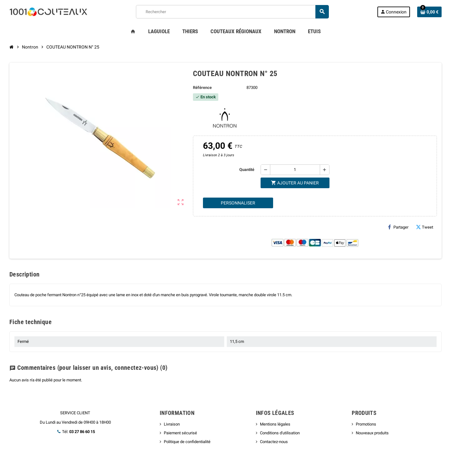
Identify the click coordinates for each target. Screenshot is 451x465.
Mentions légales (275, 424)
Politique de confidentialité (187, 441)
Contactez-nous (274, 441)
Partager (398, 227)
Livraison (172, 424)
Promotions (366, 424)
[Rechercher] (232, 11)
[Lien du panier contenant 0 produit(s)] (429, 12)
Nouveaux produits (372, 433)
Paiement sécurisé (180, 433)
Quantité (246, 169)
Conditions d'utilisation (280, 433)
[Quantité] (295, 170)
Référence (202, 87)
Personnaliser (238, 203)
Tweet (424, 227)
